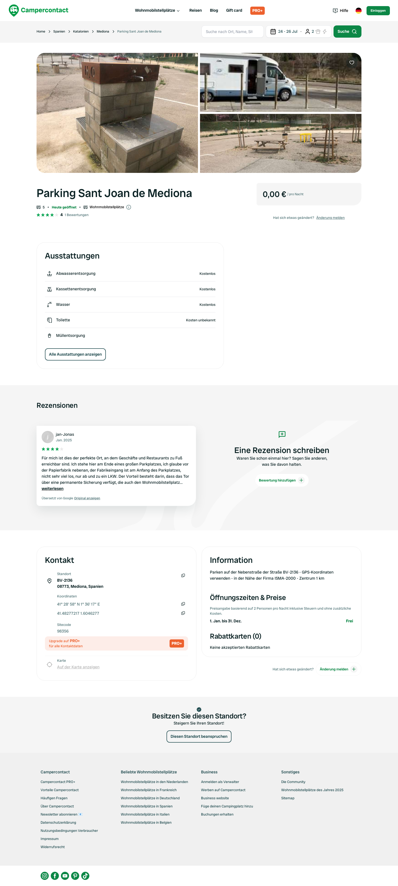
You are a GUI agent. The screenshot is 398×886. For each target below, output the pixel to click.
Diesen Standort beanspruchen (199, 736)
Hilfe (340, 10)
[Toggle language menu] (358, 11)
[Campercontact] (38, 10)
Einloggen (378, 10)
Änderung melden (330, 217)
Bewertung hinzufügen (282, 480)
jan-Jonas (65, 434)
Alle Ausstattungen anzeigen (75, 354)
